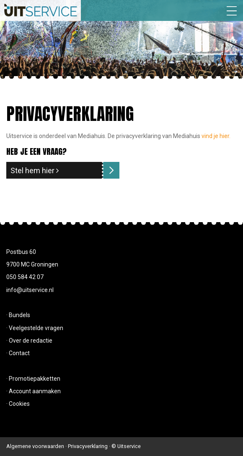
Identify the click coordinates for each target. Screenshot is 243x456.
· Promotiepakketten (33, 378)
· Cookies (18, 403)
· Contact (18, 353)
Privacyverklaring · (89, 446)
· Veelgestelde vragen (34, 328)
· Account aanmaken (33, 391)
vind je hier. (216, 136)
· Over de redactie (29, 340)
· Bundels (18, 315)
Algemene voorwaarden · (37, 446)
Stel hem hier (34, 170)
